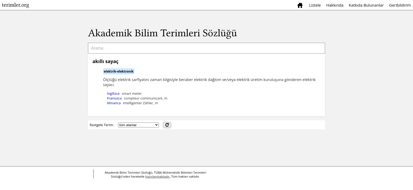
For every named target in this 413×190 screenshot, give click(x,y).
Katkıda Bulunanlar (366, 5)
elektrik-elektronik (119, 71)
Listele (315, 5)
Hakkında (334, 5)
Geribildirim (400, 5)
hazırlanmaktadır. (157, 176)
